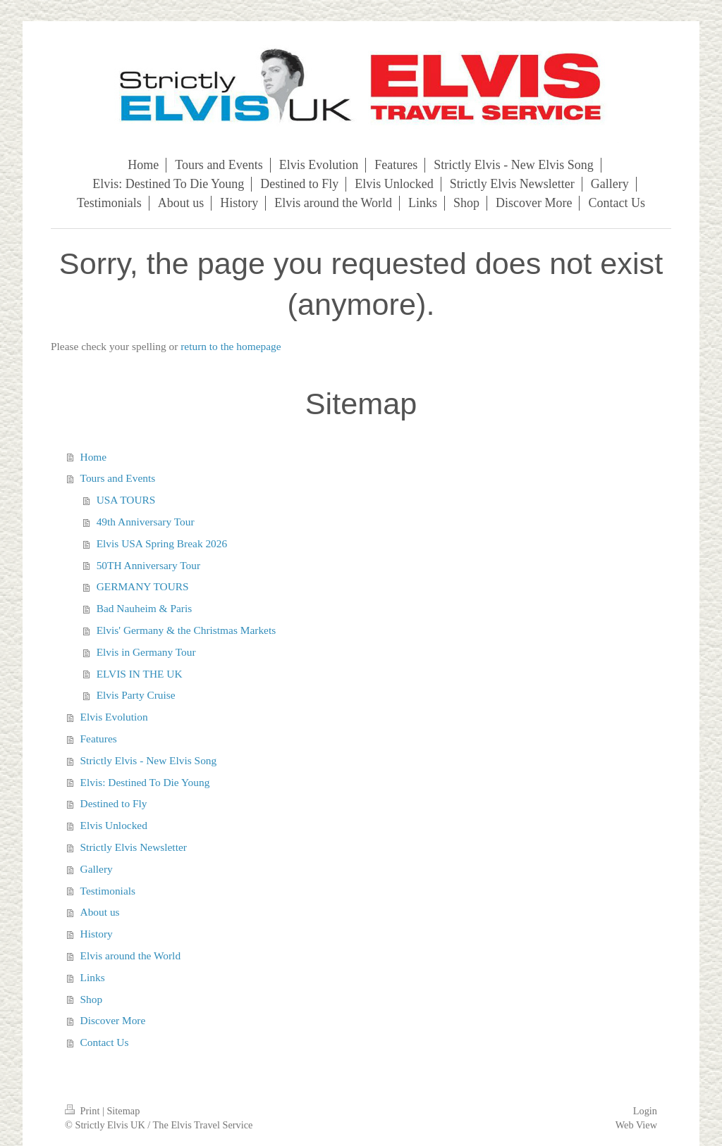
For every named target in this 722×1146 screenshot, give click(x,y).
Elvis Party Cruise (136, 695)
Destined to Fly (113, 803)
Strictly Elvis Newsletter (133, 847)
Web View (636, 1125)
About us (100, 912)
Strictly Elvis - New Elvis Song (148, 760)
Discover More (113, 1020)
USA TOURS (126, 500)
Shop (91, 999)
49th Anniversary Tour (146, 522)
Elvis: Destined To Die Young (145, 782)
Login (645, 1110)
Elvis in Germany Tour (146, 652)
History (96, 934)
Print (83, 1110)
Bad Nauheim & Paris (144, 608)
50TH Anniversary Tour (148, 565)
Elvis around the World (130, 955)
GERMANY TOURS (143, 586)
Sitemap (123, 1110)
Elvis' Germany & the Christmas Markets (186, 630)
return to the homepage (230, 346)
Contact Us (104, 1042)
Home (93, 457)
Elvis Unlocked (113, 825)
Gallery (96, 869)
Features (98, 739)
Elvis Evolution (114, 717)
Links (92, 977)
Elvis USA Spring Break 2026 (162, 543)
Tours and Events (118, 478)
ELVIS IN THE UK (140, 674)
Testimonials (107, 891)
